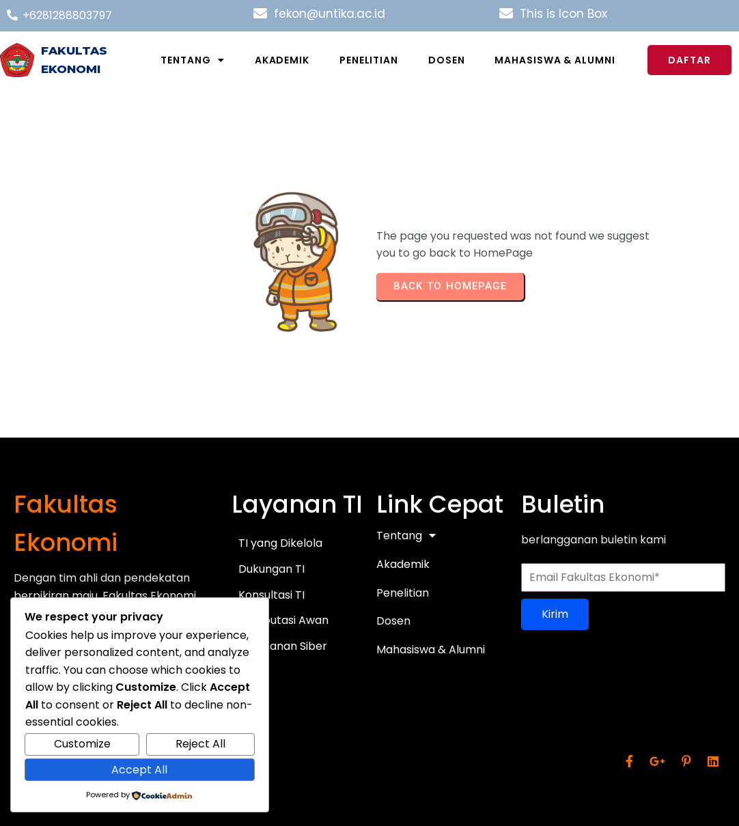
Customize (82, 744)
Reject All (200, 744)
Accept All (139, 770)
